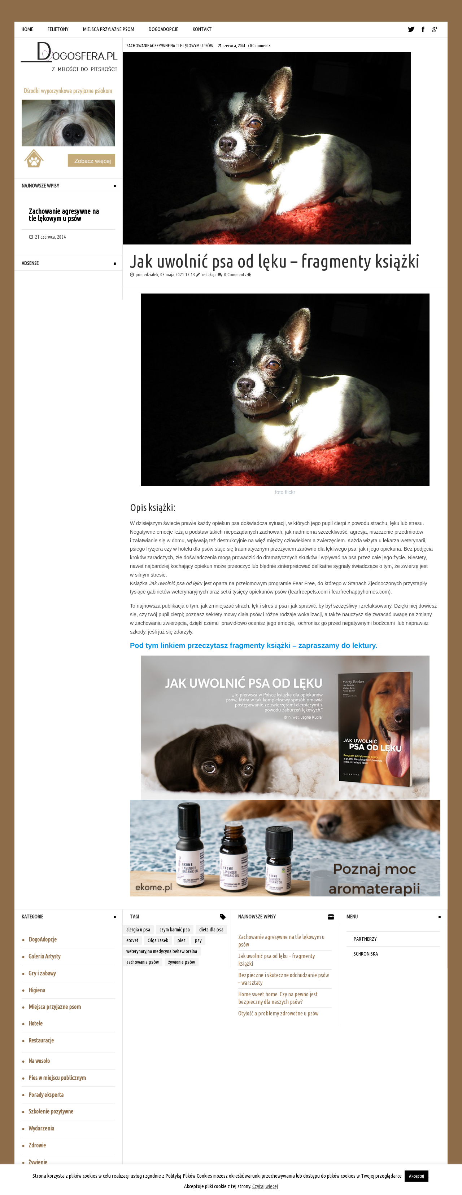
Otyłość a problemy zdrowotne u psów (278, 1013)
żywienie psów (181, 962)
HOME (27, 29)
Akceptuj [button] (416, 1175)
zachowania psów (142, 962)
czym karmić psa (175, 929)
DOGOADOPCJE (163, 29)
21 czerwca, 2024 (231, 45)
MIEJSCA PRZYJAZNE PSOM (108, 29)
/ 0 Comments (259, 45)
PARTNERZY (365, 939)
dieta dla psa (211, 929)
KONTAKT (202, 29)
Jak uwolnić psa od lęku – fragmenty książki (276, 960)
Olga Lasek (158, 940)
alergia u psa (138, 929)
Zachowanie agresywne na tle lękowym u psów (169, 45)
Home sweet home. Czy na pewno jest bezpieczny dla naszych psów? (278, 998)
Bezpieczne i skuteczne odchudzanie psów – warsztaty (283, 979)
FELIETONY (58, 29)
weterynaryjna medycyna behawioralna (161, 951)
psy (198, 940)
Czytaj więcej (265, 1186)
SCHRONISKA (366, 954)
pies (182, 940)
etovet (132, 940)
